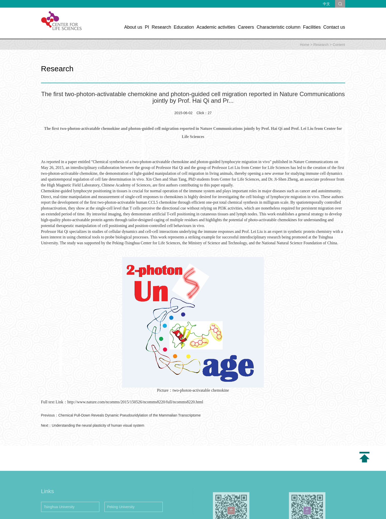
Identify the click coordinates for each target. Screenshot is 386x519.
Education (184, 27)
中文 (326, 4)
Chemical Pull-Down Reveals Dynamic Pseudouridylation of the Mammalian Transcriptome (129, 415)
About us (133, 27)
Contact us (334, 27)
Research (161, 27)
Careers (246, 27)
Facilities (312, 27)
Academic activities (215, 27)
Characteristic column (278, 27)
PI (147, 27)
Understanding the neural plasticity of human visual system (98, 425)
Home (304, 45)
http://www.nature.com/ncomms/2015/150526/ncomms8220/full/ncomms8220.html (135, 402)
